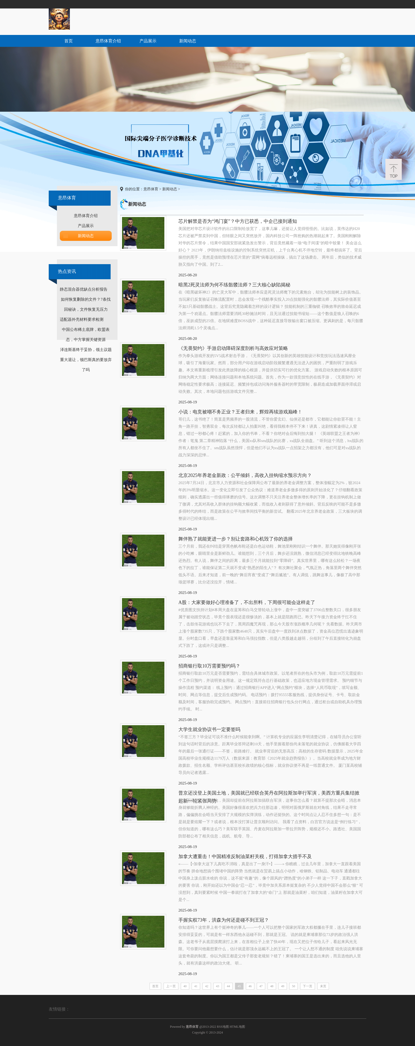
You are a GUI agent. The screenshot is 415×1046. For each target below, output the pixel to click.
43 (217, 986)
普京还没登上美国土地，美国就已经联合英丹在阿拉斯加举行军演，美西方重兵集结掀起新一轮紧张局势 (268, 793)
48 (271, 986)
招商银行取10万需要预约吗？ (209, 666)
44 (228, 986)
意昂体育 (150, 189)
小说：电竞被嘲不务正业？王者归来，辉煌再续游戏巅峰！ (240, 411)
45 (239, 986)
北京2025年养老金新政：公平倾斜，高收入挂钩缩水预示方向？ (245, 475)
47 (261, 986)
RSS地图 (223, 1027)
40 (185, 986)
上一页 (171, 986)
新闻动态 (187, 41)
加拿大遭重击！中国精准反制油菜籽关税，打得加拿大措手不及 (245, 856)
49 (282, 986)
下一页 (307, 986)
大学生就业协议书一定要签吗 (209, 729)
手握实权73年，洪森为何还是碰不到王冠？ (223, 920)
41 (195, 986)
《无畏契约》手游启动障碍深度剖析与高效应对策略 (233, 348)
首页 (68, 41)
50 (293, 986)
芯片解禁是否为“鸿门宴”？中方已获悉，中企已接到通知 (237, 221)
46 (250, 986)
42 (206, 986)
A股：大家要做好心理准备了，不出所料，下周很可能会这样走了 (246, 602)
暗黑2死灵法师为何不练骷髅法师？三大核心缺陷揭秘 (234, 284)
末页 (323, 986)
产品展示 (147, 41)
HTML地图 (237, 1027)
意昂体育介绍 (108, 41)
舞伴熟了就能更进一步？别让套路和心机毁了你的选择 (235, 539)
